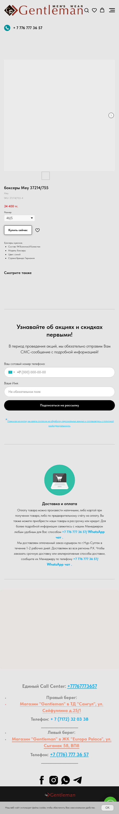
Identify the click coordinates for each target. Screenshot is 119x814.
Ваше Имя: (11, 383)
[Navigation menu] (112, 10)
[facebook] (41, 780)
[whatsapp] (65, 780)
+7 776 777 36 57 (74, 532)
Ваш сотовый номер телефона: (24, 364)
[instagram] (53, 780)
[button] (86, 10)
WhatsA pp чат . (59, 564)
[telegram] (77, 780)
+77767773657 (82, 686)
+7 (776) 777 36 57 (69, 754)
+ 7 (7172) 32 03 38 (69, 719)
